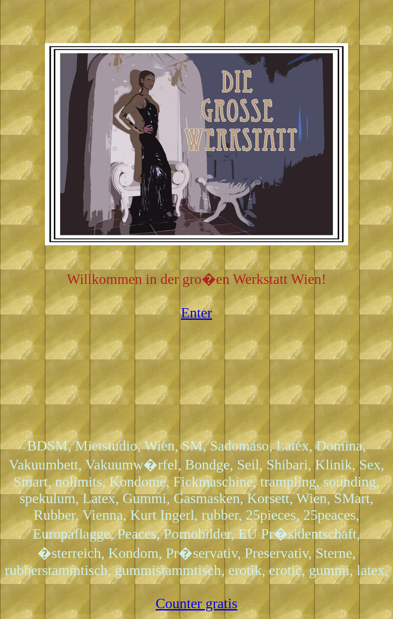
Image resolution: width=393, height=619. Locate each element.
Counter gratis (196, 603)
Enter (196, 313)
